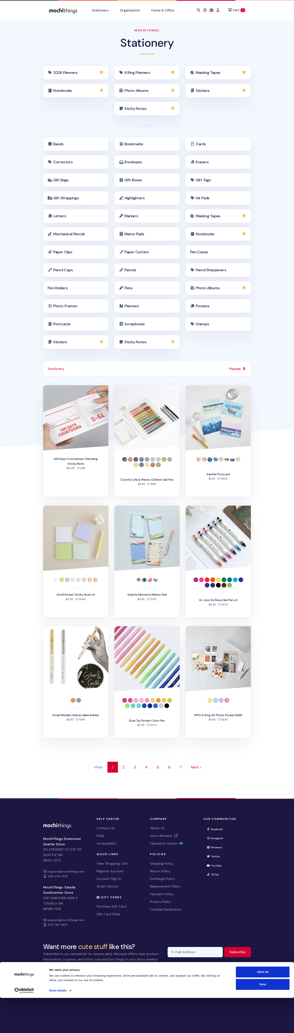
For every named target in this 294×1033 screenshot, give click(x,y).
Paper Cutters (136, 252)
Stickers (203, 90)
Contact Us (106, 828)
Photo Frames (65, 306)
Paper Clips (62, 252)
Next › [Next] (196, 767)
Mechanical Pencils (69, 234)
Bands (58, 144)
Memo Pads (134, 234)
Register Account (110, 871)
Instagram (216, 838)
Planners (131, 306)
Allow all (262, 1007)
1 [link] (112, 767)
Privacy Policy (160, 902)
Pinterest (216, 847)
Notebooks (62, 90)
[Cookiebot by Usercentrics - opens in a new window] (24, 1026)
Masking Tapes (208, 72)
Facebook (216, 829)
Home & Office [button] (162, 10)
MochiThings (147, 30)
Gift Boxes (133, 180)
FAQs (100, 836)
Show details (58, 1025)
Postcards (62, 324)
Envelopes (133, 162)
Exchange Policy (162, 878)
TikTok (214, 874)
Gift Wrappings (66, 198)
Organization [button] (130, 10)
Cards (201, 144)
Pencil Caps (63, 270)
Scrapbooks (134, 324)
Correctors (63, 162)
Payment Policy (162, 894)
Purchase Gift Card (111, 906)
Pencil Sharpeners (211, 270)
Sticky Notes (135, 108)
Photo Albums (136, 90)
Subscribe (240, 951)
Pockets (203, 306)
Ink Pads (202, 198)
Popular (237, 369)
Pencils (130, 270)
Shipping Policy (161, 863)
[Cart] (236, 10)
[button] (198, 10)
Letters (59, 216)
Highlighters (134, 198)
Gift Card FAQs (108, 914)
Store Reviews (164, 836)
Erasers (202, 162)
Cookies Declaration (166, 909)
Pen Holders (58, 288)
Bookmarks (133, 144)
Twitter (215, 856)
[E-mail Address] (195, 952)
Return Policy (160, 871)
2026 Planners (65, 72)
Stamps (202, 324)
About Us (157, 828)
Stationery (147, 42)
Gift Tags (203, 180)
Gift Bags (61, 180)
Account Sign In (109, 878)
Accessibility (106, 843)
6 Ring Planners (137, 72)
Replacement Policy (165, 886)
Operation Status (166, 843)
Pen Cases (199, 252)
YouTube (216, 865)
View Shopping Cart (112, 863)
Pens (128, 288)
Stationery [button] (100, 10)
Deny (262, 1019)
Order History (107, 886)
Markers (131, 216)
